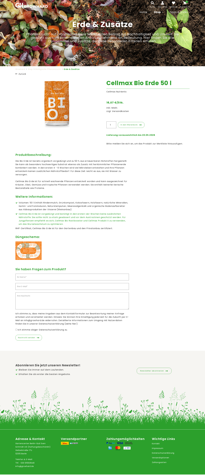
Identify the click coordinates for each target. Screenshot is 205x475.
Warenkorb (185, 7)
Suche (152, 7)
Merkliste (173, 7)
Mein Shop (162, 7)
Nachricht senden (28, 338)
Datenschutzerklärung (163, 453)
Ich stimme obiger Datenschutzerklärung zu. (43, 329)
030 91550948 (28, 463)
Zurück (22, 73)
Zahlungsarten (159, 463)
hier (74, 323)
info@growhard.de (24, 466)
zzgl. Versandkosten (117, 111)
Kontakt (156, 444)
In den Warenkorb (130, 125)
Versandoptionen (160, 458)
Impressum (157, 449)
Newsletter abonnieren (152, 371)
